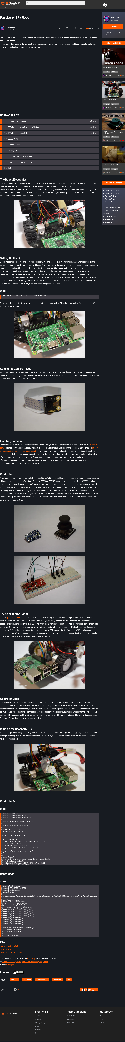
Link (93, 121)
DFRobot (27, 980)
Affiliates (103, 1016)
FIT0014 (114, 72)
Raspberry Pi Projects (112, 193)
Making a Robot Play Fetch (111, 67)
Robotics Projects (110, 196)
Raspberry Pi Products (112, 190)
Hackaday (31, 959)
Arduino (14, 980)
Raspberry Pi (42, 980)
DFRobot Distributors (75, 1016)
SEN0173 (114, 169)
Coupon (103, 1023)
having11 (10, 965)
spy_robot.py (6, 950)
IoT (68, 980)
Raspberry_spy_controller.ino (13, 953)
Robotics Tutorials (111, 202)
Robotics (57, 980)
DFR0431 (106, 169)
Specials (103, 1020)
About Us (38, 1016)
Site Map (70, 1023)
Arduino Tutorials (110, 216)
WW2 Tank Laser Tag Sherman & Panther (113, 133)
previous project (14, 618)
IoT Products (109, 222)
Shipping (38, 1027)
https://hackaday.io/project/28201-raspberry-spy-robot (25, 962)
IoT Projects (109, 219)
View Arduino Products (112, 208)
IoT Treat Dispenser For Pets (112, 164)
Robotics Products (111, 205)
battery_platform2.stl (9, 947)
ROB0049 (106, 72)
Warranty (38, 1020)
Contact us (71, 1020)
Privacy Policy (40, 1023)
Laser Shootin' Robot (109, 100)
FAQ (36, 1034)
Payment (38, 1030)
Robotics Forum (110, 199)
